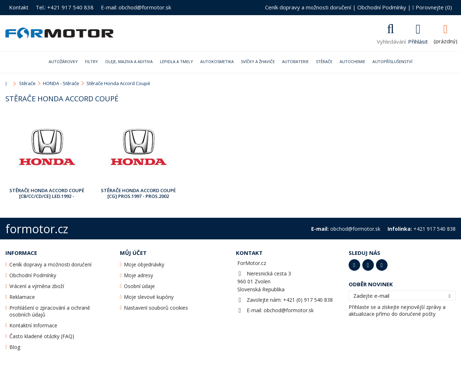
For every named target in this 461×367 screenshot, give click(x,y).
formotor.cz (36, 228)
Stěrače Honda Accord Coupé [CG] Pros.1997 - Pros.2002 (138, 193)
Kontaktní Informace (33, 325)
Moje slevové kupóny (149, 296)
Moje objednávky (144, 264)
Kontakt (18, 7)
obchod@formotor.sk (289, 310)
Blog (14, 347)
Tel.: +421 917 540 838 (65, 7)
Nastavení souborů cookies (156, 307)
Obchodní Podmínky (381, 7)
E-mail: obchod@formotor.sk (136, 7)
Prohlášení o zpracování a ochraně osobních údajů (49, 311)
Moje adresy (138, 275)
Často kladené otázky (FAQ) (41, 336)
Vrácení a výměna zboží (36, 286)
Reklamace (22, 296)
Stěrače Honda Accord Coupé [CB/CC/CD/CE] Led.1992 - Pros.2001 (46, 193)
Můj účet (133, 252)
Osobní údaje (139, 286)
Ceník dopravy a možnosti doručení (308, 7)
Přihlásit (418, 41)
